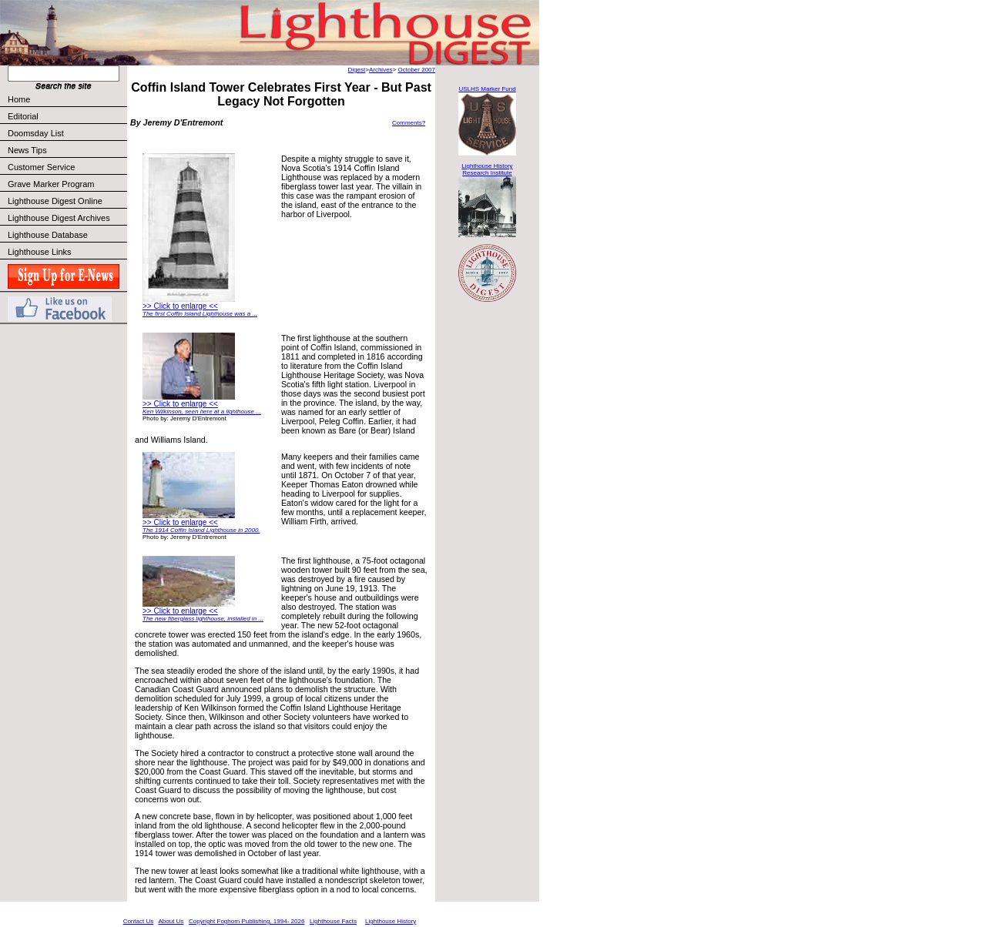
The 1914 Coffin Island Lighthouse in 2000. (201, 530)
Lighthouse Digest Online (55, 201)
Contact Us (138, 921)
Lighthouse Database (48, 234)
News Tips (27, 150)
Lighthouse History (390, 921)
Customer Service (67, 167)
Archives (381, 69)
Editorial (67, 116)
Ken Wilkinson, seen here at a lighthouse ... (202, 411)
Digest (357, 69)
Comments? (408, 122)
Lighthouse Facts (333, 921)
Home (19, 99)
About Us (170, 921)
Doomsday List (36, 133)
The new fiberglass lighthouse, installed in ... (203, 618)
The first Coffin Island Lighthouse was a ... (200, 313)
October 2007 (416, 69)
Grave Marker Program (51, 184)
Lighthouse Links (40, 251)
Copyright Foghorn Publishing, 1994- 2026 (246, 921)
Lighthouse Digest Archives (59, 218)
